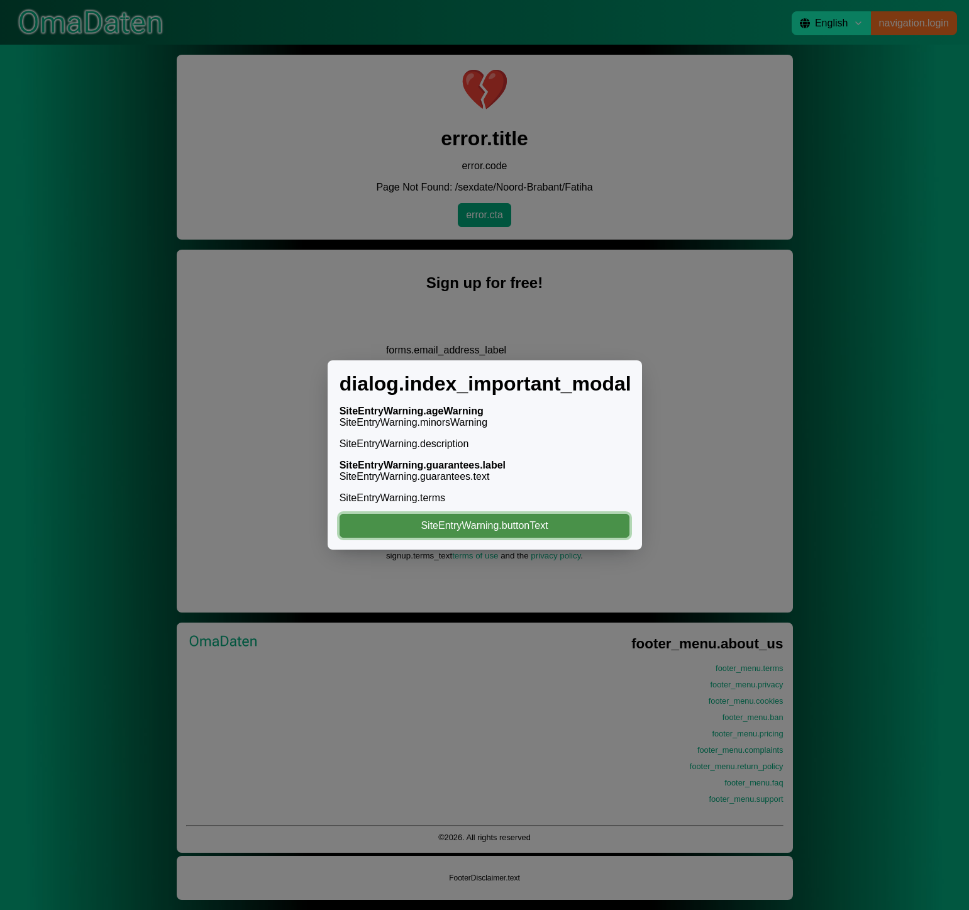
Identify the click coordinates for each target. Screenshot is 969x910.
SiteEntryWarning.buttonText (484, 525)
